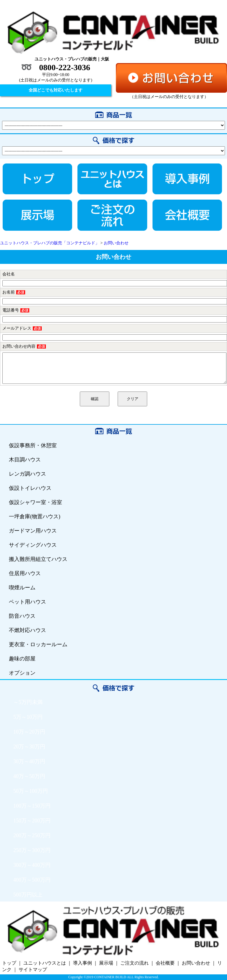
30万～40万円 (29, 761)
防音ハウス (22, 616)
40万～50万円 (29, 776)
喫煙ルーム (22, 588)
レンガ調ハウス (27, 474)
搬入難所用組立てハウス (38, 559)
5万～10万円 (28, 717)
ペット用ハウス (27, 602)
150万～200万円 (32, 821)
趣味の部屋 (22, 659)
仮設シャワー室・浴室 (35, 502)
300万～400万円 (32, 865)
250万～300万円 (32, 850)
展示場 (106, 962)
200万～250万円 (32, 835)
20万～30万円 (29, 747)
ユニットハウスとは (44, 962)
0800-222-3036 (64, 67)
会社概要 (165, 962)
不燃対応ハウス (27, 630)
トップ (9, 962)
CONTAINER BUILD (110, 977)
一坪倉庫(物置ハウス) (34, 516)
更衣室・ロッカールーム (38, 644)
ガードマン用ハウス (33, 531)
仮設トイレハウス (30, 488)
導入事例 (82, 962)
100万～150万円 (32, 806)
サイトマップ (33, 969)
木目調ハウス (25, 460)
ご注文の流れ (134, 962)
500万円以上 (28, 895)
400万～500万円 (32, 880)
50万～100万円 (30, 791)
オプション (22, 673)
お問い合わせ (196, 962)
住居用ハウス (25, 573)
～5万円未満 (28, 702)
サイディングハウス (33, 545)
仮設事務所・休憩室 (33, 445)
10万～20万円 (29, 732)
